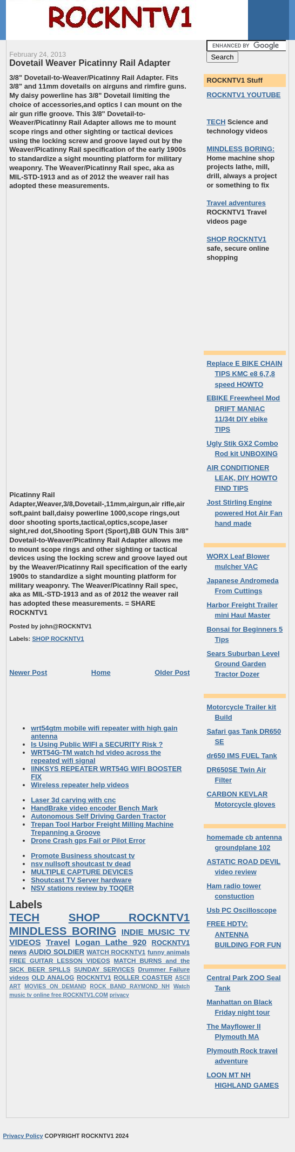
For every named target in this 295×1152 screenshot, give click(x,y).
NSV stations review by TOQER (82, 888)
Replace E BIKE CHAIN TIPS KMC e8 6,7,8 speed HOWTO (244, 374)
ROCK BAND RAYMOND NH (130, 986)
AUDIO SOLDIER (56, 952)
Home (101, 672)
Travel (58, 942)
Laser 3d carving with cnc (73, 800)
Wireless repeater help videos (80, 785)
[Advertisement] (100, 266)
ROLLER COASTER (142, 977)
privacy (119, 995)
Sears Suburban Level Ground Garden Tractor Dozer (242, 664)
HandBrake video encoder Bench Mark (94, 808)
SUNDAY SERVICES (104, 969)
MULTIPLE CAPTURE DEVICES (82, 872)
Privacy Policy (23, 1136)
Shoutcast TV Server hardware (81, 880)
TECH (24, 917)
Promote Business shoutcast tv (83, 856)
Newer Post (28, 672)
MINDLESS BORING (62, 931)
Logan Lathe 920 (110, 942)
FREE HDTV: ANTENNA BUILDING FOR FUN (243, 934)
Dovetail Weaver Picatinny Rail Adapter (89, 63)
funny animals (169, 952)
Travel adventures (235, 203)
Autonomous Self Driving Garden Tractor (98, 816)
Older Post (172, 672)
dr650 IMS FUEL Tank (241, 756)
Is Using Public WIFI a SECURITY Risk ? (97, 744)
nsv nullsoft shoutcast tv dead (81, 864)
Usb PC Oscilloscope (241, 910)
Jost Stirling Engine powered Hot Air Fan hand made (244, 512)
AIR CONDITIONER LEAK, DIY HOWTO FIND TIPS (241, 478)
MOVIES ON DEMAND (55, 986)
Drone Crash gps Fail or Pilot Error (88, 840)
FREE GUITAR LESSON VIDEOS (59, 960)
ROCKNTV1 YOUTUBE (243, 95)
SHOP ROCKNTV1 (58, 638)
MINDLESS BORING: (240, 149)
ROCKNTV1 (94, 977)
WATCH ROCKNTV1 (115, 952)
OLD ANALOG (52, 977)
